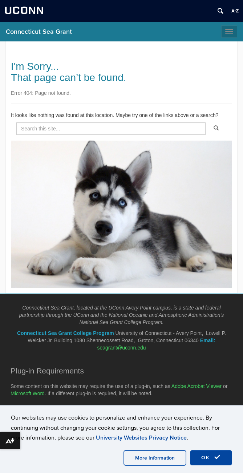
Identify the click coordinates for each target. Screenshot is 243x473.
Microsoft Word (28, 393)
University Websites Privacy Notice (141, 437)
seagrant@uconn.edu (121, 348)
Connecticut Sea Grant (39, 32)
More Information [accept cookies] (155, 458)
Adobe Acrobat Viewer (196, 386)
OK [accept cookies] (211, 457)
